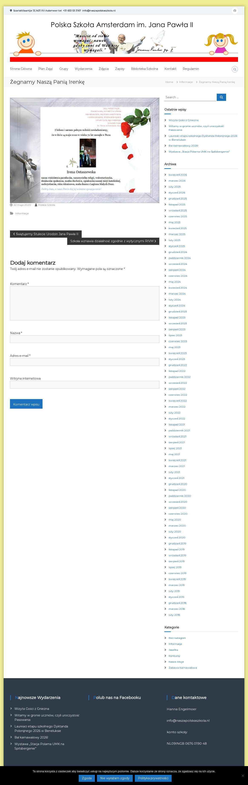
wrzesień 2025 (178, 210)
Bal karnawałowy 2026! (183, 145)
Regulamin (191, 69)
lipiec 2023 (175, 335)
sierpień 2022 (177, 388)
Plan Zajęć (45, 69)
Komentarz (19, 284)
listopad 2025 (177, 204)
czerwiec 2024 (178, 275)
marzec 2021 (177, 466)
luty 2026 (175, 186)
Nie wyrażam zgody (115, 778)
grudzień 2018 (178, 602)
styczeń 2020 (177, 537)
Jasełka (173, 649)
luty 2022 (175, 412)
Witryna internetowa (25, 378)
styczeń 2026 (177, 192)
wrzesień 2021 (177, 436)
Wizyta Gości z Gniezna (183, 120)
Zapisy (120, 69)
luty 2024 (175, 299)
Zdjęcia (104, 69)
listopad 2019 (177, 549)
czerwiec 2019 (178, 573)
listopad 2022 (177, 371)
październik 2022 (179, 376)
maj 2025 (174, 222)
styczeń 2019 (176, 597)
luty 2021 (174, 472)
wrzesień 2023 (178, 323)
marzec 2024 (177, 293)
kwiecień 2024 (178, 287)
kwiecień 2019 (177, 579)
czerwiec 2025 (178, 216)
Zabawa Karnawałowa (183, 667)
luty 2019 (174, 591)
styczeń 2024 (177, 305)
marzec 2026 (177, 180)
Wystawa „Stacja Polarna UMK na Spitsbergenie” (199, 151)
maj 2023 (175, 347)
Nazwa (16, 333)
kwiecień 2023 (178, 353)
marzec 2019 (177, 585)
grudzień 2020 (178, 484)
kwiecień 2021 (177, 460)
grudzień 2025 (178, 198)
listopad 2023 (177, 317)
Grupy (63, 69)
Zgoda (87, 778)
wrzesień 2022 (178, 382)
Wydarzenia (83, 69)
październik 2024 (180, 258)
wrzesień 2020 (178, 501)
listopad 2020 (177, 489)
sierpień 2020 (177, 507)
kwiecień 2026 (178, 174)
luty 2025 (174, 240)
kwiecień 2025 (178, 228)
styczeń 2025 (177, 246)
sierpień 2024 (177, 269)
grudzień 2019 (177, 543)
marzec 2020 (177, 525)
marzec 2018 (177, 608)
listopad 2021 (177, 424)
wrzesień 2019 (177, 555)
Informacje (186, 81)
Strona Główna (21, 69)
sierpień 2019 (177, 561)
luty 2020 (175, 531)
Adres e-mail (20, 356)
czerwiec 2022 (178, 394)
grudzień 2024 (178, 252)
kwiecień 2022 (178, 400)
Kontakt (170, 69)
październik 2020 (180, 495)
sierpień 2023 (177, 329)
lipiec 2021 (175, 448)
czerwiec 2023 (178, 341)
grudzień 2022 (178, 365)
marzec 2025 (177, 234)
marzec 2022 (177, 406)
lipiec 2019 (175, 567)
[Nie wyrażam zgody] (243, 776)
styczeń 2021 (176, 478)
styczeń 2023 (177, 359)
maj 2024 (175, 281)
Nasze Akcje (176, 661)
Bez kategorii (177, 638)
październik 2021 (179, 430)
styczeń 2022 (177, 418)
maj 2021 (174, 454)
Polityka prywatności (153, 778)
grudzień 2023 (178, 311)
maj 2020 (175, 519)
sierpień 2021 (177, 442)
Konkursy (174, 655)
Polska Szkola (46, 204)
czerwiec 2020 (178, 513)
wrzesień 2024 (178, 263)
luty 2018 (174, 614)
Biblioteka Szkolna (144, 69)
